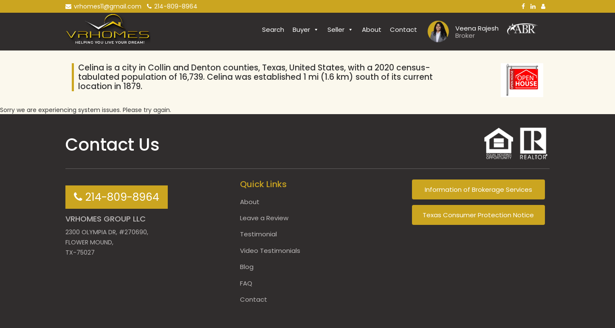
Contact (403, 29)
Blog (247, 266)
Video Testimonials (270, 250)
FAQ (246, 283)
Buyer (306, 29)
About (371, 29)
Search (273, 29)
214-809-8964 (172, 6)
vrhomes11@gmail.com (103, 6)
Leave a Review (264, 217)
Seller (340, 29)
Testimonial (258, 234)
